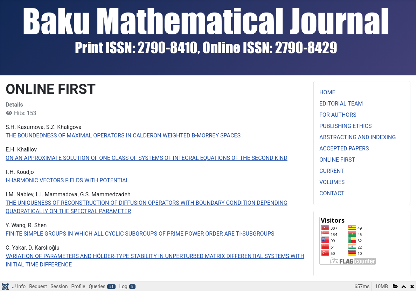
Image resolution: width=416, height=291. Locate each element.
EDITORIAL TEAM (341, 103)
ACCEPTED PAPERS (344, 148)
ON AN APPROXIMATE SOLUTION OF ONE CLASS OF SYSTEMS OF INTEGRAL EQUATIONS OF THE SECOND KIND (146, 158)
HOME (327, 92)
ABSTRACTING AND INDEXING (357, 137)
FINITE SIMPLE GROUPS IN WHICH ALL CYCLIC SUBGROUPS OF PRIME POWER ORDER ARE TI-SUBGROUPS (140, 233)
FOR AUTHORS (337, 114)
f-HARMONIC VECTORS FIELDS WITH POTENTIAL (67, 180)
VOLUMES (332, 182)
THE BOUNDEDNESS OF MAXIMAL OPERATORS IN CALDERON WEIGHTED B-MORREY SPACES (123, 135)
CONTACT (332, 193)
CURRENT (331, 171)
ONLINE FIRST (337, 159)
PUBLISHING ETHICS (345, 126)
